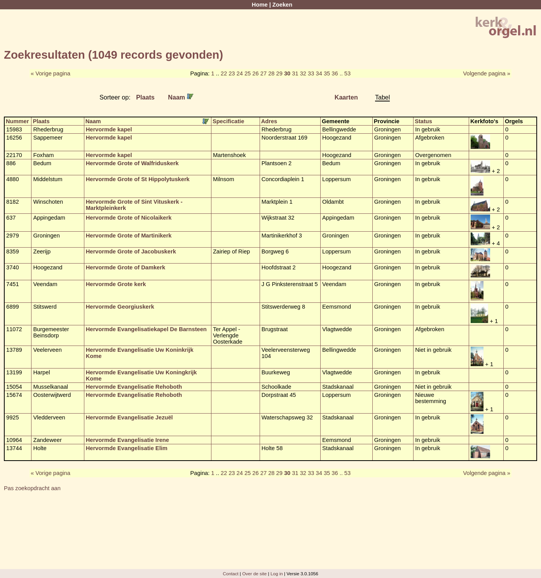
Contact (230, 573)
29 (279, 73)
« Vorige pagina (50, 73)
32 (303, 73)
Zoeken (282, 5)
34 (319, 73)
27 (263, 73)
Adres (269, 121)
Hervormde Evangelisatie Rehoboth (134, 387)
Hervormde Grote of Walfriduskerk (132, 163)
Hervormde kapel (109, 129)
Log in (276, 573)
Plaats (145, 97)
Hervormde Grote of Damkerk (125, 267)
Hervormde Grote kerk (116, 284)
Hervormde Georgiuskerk (120, 307)
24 (240, 73)
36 (335, 73)
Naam (180, 97)
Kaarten (346, 97)
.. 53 (345, 73)
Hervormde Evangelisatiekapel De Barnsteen (146, 329)
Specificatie (228, 121)
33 (311, 73)
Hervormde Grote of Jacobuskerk (131, 251)
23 (232, 73)
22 (224, 73)
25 (247, 73)
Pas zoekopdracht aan (32, 488)
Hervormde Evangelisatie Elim (127, 448)
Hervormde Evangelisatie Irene (127, 440)
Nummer (17, 121)
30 (287, 73)
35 (327, 73)
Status (423, 121)
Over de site (254, 573)
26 (255, 73)
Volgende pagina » (486, 73)
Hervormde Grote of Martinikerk (129, 235)
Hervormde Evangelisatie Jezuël (129, 417)
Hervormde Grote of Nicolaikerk (129, 218)
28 (271, 73)
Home (260, 5)
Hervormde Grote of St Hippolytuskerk (138, 179)
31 (295, 73)
